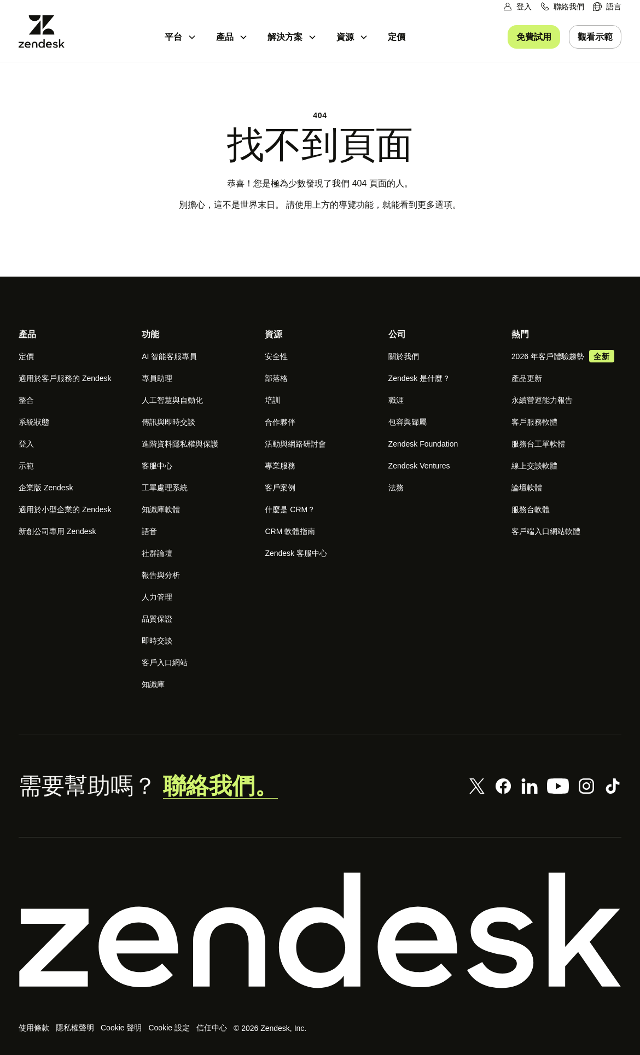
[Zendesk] (320, 930)
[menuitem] (607, 7)
